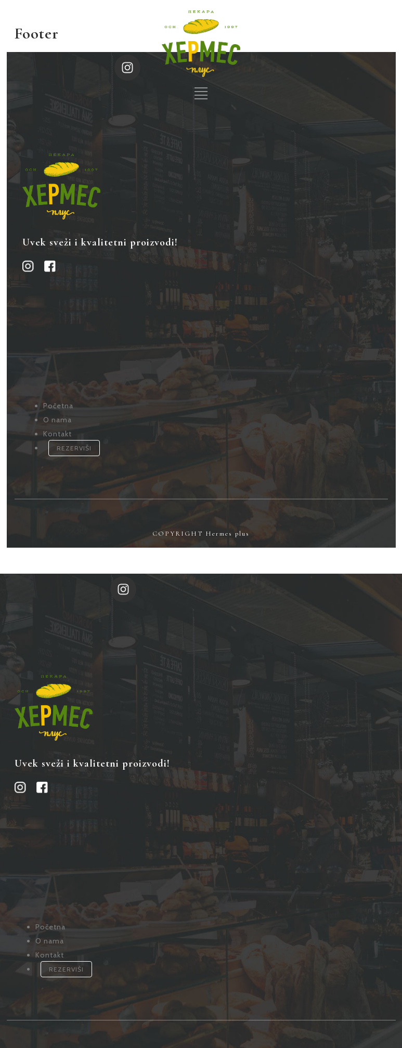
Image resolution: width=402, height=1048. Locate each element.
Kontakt (57, 423)
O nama (57, 409)
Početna (58, 395)
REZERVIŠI (74, 438)
